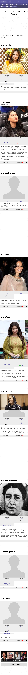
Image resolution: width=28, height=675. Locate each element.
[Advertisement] (14, 23)
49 (7, 424)
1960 (8, 296)
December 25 (5, 423)
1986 (9, 364)
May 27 (5, 583)
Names (7, 4)
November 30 (5, 630)
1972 (9, 80)
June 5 (6, 296)
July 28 (5, 80)
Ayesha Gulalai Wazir (8, 173)
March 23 (6, 142)
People (3, 4)
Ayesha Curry (5, 103)
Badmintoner (21, 630)
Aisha (9, 35)
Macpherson (21, 579)
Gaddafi (21, 419)
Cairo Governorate (7, 525)
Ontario (23, 143)
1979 (10, 630)
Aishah (12, 35)
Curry (21, 139)
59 (7, 584)
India (17, 80)
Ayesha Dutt (5, 254)
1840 (9, 521)
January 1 (6, 521)
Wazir (21, 201)
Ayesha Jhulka (6, 45)
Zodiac (17, 4)
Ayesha (7, 76)
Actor (7, 83)
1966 (9, 583)
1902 (21, 521)
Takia (21, 361)
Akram (21, 626)
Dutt (21, 293)
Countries (22, 4)
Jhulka (21, 76)
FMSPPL (4, 2)
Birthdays (12, 4)
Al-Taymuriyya (21, 518)
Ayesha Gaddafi (6, 391)
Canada (20, 143)
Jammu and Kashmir (23, 80)
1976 (10, 423)
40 (7, 365)
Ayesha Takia (5, 317)
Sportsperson (7, 633)
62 (25, 521)
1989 (9, 142)
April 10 (5, 364)
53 (7, 81)
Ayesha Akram (6, 598)
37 (7, 143)
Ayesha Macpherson (8, 552)
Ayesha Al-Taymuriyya (9, 480)
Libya (22, 423)
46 (7, 631)
